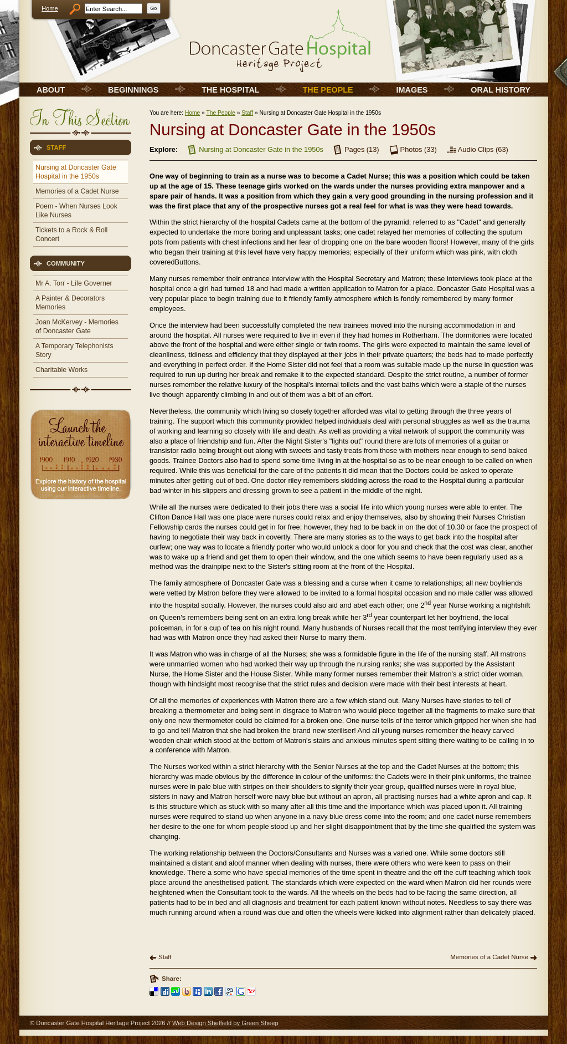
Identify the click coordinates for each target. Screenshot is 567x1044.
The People (220, 113)
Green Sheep (260, 1023)
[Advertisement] (80, 582)
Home (50, 8)
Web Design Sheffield (201, 1023)
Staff (247, 113)
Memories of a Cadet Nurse (489, 957)
